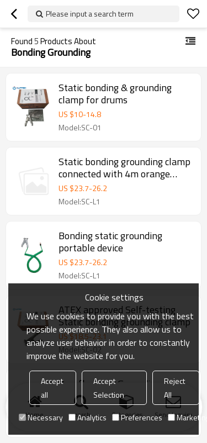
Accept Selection (108, 387)
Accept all (52, 387)
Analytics (87, 417)
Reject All (174, 387)
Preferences (137, 417)
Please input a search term (90, 13)
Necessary (41, 417)
